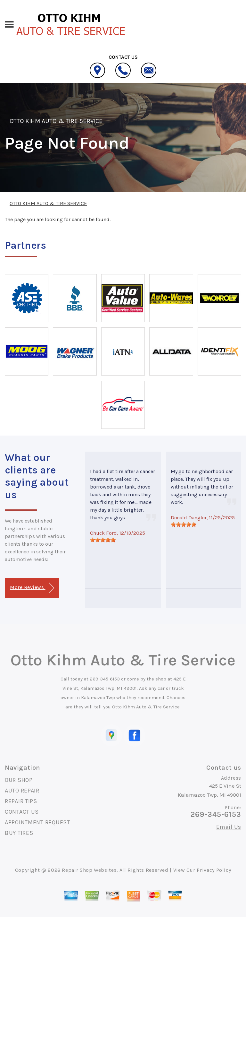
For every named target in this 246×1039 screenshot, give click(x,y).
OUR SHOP (19, 780)
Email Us (228, 827)
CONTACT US (22, 811)
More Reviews (32, 588)
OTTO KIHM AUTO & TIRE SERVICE (56, 121)
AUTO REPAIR (22, 790)
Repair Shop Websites (89, 870)
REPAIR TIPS (21, 801)
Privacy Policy (214, 870)
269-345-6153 (105, 679)
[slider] (103, 539)
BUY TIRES (19, 832)
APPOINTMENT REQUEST (37, 822)
